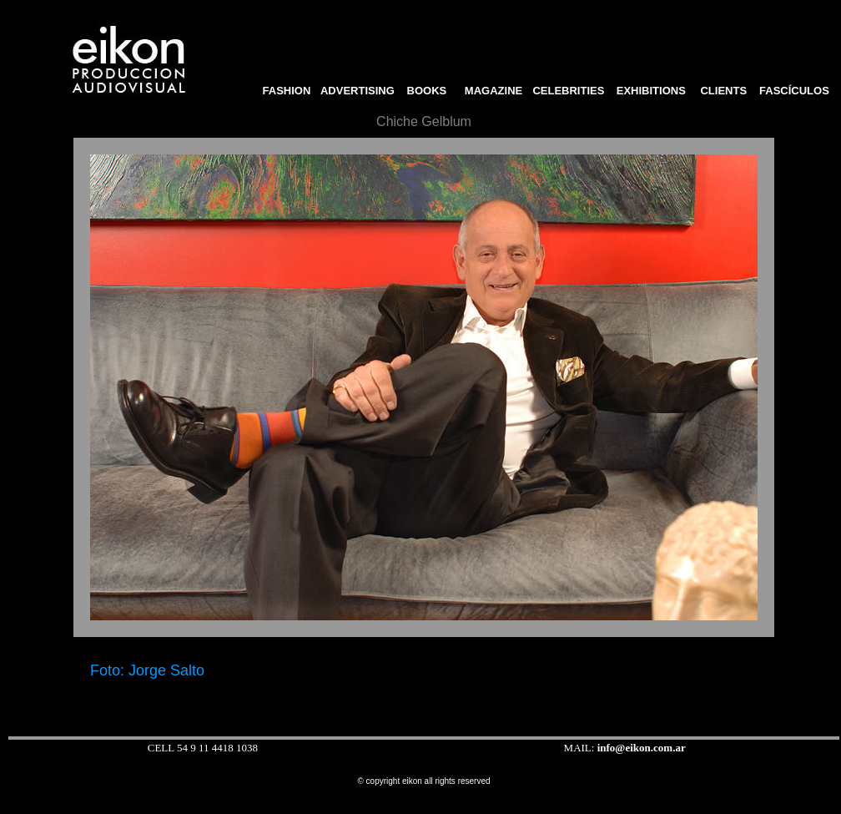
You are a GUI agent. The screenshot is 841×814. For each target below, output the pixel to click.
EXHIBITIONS (651, 90)
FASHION (283, 90)
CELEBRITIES (568, 90)
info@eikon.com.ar (641, 747)
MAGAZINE (493, 90)
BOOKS (431, 90)
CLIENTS (723, 90)
